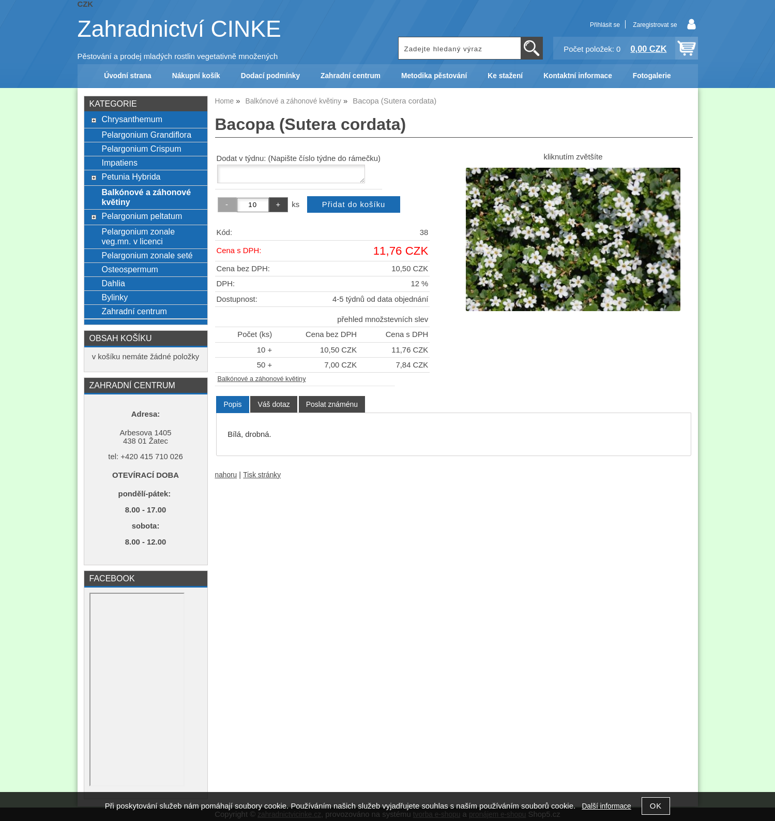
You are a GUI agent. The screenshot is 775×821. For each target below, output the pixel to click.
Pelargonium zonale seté (146, 255)
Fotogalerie (652, 76)
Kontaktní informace (577, 76)
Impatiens (119, 162)
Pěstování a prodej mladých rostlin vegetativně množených (178, 56)
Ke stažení (505, 76)
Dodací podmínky (270, 76)
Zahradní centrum (351, 76)
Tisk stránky (262, 475)
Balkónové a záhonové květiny (262, 379)
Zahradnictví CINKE (179, 28)
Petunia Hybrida (130, 176)
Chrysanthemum (131, 119)
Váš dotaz (273, 404)
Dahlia (113, 283)
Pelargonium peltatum (141, 216)
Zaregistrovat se (655, 24)
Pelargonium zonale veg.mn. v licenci (138, 236)
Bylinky (114, 297)
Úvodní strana (127, 76)
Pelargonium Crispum (141, 148)
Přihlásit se (605, 24)
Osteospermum (129, 269)
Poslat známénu (332, 404)
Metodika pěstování (434, 76)
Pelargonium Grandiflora (146, 134)
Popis (232, 404)
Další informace (606, 806)
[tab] (232, 404)
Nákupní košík (196, 76)
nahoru (226, 475)
